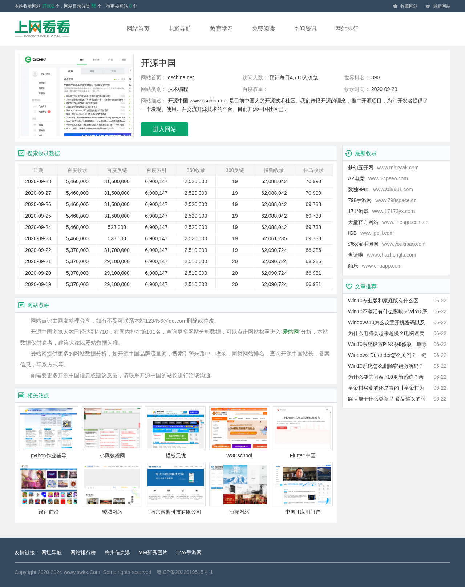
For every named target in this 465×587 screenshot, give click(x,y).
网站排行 (347, 28)
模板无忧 (176, 432)
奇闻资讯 (305, 28)
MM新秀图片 (153, 552)
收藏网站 (405, 6)
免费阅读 (263, 28)
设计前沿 (48, 489)
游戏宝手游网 (387, 244)
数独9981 (380, 189)
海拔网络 (239, 489)
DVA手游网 (189, 552)
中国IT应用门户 (303, 489)
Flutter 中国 (303, 432)
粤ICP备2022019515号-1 (185, 572)
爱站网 (291, 332)
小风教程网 (112, 432)
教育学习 (221, 28)
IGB (371, 233)
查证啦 (382, 255)
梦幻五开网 (383, 167)
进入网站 (164, 129)
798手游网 (382, 200)
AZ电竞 (378, 178)
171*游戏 (381, 211)
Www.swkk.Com (82, 572)
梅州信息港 (117, 552)
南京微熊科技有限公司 (176, 489)
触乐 (375, 266)
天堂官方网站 (388, 222)
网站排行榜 (83, 552)
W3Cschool (239, 432)
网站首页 (138, 28)
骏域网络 (112, 489)
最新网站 (437, 6)
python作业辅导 (48, 432)
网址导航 (51, 552)
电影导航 (179, 28)
